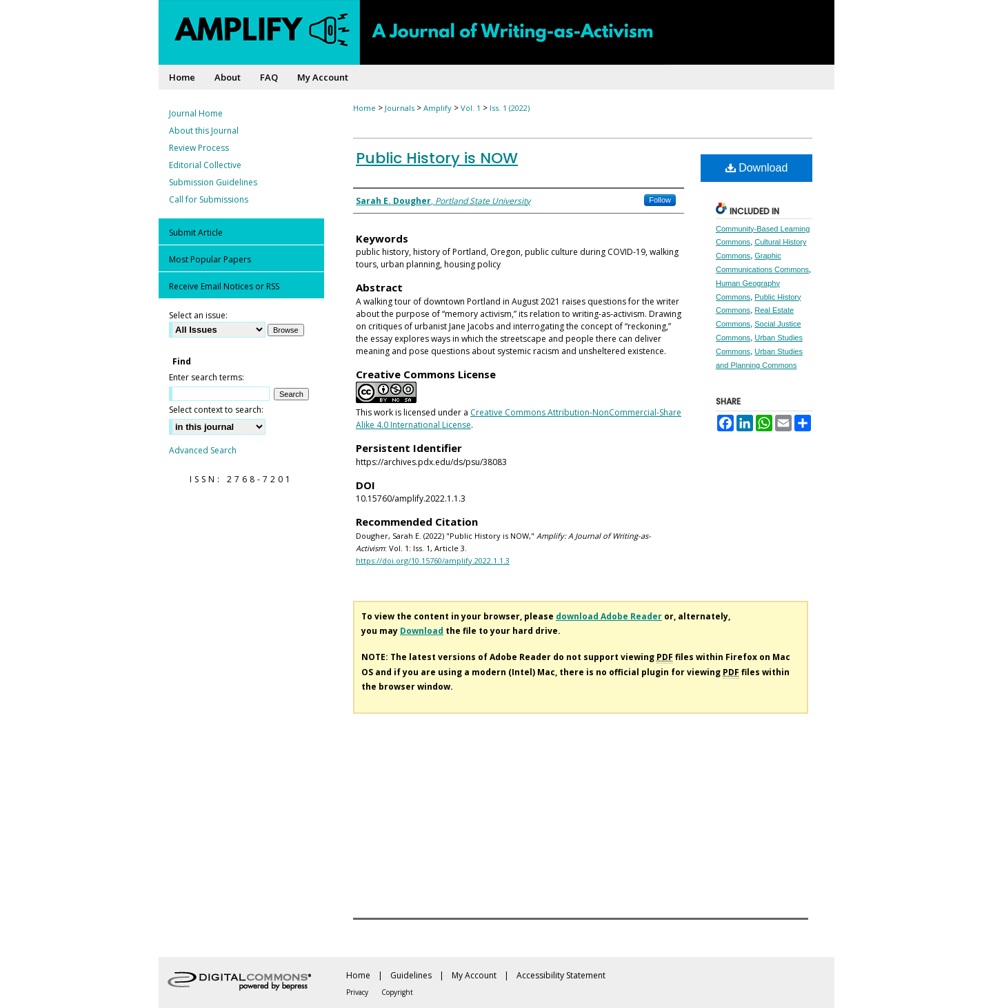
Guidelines (411, 975)
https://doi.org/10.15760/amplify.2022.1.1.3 (433, 560)
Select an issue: (198, 315)
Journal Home (196, 113)
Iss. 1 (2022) (510, 108)
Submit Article (196, 232)
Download (756, 168)
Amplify (437, 108)
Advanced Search (203, 450)
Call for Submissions (208, 199)
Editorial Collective (205, 165)
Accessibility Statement (560, 975)
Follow (660, 200)
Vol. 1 (471, 108)
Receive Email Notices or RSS (224, 286)
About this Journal (204, 130)
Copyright (397, 992)
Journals (399, 108)
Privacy (357, 992)
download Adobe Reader (609, 616)
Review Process (199, 148)
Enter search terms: (206, 377)
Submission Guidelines (213, 182)
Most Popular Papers (210, 259)
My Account (474, 975)
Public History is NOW (437, 158)
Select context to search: (216, 409)
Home (364, 108)
